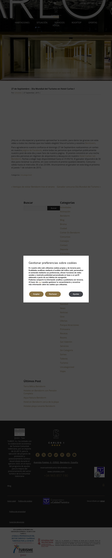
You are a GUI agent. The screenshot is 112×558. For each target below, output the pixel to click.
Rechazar (53, 294)
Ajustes (76, 294)
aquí (40, 282)
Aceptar (36, 294)
